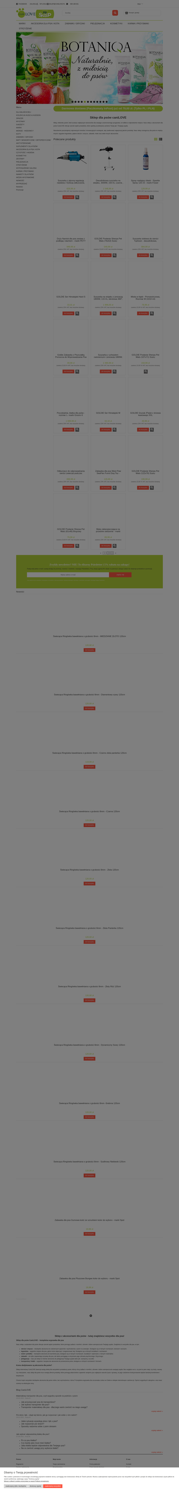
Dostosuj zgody (35, 1486)
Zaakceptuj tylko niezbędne (16, 1486)
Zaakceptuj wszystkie (53, 1486)
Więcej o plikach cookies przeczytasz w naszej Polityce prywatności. (26, 1481)
